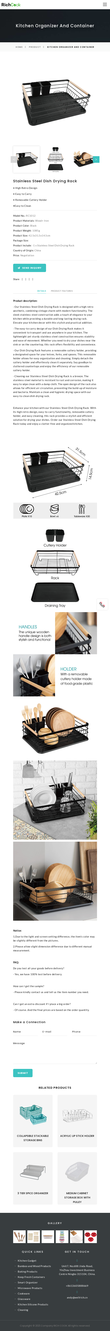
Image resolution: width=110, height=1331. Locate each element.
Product (35, 47)
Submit (23, 1073)
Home (19, 47)
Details (41, 291)
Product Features (62, 291)
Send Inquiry (30, 268)
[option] (55, 102)
